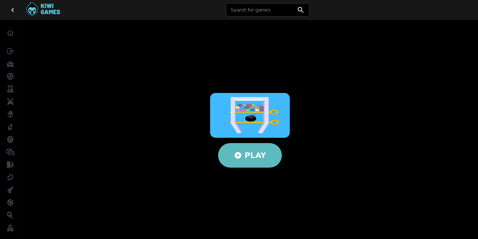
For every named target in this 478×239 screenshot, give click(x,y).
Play (250, 155)
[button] (10, 33)
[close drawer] (12, 10)
